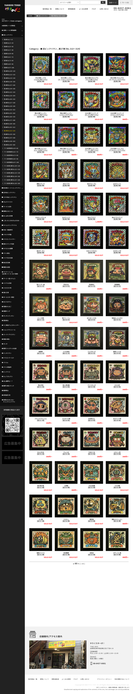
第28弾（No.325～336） (9, 134)
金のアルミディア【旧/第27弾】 (117, 218)
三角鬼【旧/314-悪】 (66, 486)
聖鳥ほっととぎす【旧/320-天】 (117, 319)
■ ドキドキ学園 (6, 235)
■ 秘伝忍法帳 (6, 263)
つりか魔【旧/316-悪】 (117, 486)
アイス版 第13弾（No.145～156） (12, 176)
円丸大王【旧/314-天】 (66, 285)
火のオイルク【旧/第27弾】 (66, 252)
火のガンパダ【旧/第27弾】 (117, 252)
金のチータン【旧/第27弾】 (41, 252)
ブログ (94, 9)
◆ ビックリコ (6, 372)
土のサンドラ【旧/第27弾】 (66, 218)
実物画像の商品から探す (12, 410)
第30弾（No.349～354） (9, 141)
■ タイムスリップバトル (9, 225)
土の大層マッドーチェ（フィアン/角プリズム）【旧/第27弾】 (92, 150)
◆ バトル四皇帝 (6, 367)
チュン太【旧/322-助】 (66, 453)
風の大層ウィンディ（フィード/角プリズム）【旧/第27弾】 (41, 115)
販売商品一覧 (47, 9)
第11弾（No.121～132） (9, 74)
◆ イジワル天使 (6, 283)
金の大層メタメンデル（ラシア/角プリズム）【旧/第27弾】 (91, 79)
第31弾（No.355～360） (9, 145)
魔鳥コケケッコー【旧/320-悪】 (117, 520)
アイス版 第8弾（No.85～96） (11, 159)
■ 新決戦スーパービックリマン (11, 188)
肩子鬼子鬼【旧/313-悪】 (40, 486)
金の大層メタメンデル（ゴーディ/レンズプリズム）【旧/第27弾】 (117, 79)
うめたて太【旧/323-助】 (91, 453)
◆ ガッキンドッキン (8, 316)
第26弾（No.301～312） (9, 127)
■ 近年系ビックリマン (8, 193)
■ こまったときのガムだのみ (10, 221)
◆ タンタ (4, 344)
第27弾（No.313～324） (58, 15)
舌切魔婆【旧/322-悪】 (66, 554)
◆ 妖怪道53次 (6, 395)
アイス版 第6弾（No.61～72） (11, 152)
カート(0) (125, 2)
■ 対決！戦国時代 (7, 230)
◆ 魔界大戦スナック (8, 386)
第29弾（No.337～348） (9, 138)
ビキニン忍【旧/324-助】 (117, 453)
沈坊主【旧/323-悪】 (91, 554)
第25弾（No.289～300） (9, 124)
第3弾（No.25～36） (9, 46)
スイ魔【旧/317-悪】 (40, 520)
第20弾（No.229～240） (9, 106)
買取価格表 (71, 9)
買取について (59, 9)
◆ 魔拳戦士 (5, 390)
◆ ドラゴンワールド (8, 358)
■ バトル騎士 (6, 253)
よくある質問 (83, 9)
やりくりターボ (93, 685)
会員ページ (113, 2)
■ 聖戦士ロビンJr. (7, 211)
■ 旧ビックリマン (42, 15)
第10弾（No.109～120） (9, 71)
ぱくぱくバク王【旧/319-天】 (91, 319)
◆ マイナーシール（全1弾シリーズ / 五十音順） (10, 273)
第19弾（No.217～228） (9, 103)
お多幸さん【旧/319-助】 (91, 419)
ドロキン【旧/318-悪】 (66, 520)
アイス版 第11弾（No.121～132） (12, 169)
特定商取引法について (122, 679)
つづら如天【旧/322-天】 (66, 352)
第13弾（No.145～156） (9, 81)
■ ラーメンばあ (6, 207)
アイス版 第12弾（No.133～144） (12, 173)
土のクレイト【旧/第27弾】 (117, 184)
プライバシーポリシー (104, 679)
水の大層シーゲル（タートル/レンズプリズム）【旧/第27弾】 (66, 79)
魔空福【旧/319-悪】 (91, 520)
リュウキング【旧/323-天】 (92, 352)
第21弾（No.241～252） (9, 110)
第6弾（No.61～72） (9, 57)
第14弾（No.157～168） (9, 85)
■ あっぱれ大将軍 (7, 216)
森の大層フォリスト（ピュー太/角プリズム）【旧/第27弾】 (41, 150)
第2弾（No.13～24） (9, 43)
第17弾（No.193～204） (9, 95)
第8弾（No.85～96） (9, 64)
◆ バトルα (5, 362)
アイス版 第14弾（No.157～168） (12, 180)
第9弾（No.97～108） (9, 67)
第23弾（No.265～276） (9, 117)
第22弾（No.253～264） (9, 113)
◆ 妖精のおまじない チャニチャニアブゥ (8, 401)
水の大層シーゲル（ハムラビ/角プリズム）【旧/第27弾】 (41, 79)
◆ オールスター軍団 (8, 297)
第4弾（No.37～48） (9, 50)
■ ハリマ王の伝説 (7, 258)
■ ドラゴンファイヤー (8, 239)
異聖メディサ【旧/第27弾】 (41, 184)
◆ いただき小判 (6, 288)
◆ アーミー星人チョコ (8, 279)
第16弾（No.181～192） (9, 92)
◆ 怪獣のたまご (6, 307)
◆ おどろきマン (6, 302)
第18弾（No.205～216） (9, 99)
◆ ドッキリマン (6, 353)
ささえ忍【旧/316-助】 (117, 386)
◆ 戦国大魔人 (6, 339)
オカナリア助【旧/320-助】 (117, 419)
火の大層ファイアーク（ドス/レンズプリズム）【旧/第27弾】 (117, 115)
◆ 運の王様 (5, 292)
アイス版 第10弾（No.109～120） (12, 166)
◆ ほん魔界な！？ (7, 381)
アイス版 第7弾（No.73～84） (11, 155)
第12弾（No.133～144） (9, 78)
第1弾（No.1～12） (8, 39)
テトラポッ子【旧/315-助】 (92, 386)
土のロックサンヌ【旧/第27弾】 (40, 218)
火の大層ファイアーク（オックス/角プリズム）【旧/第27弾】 (92, 115)
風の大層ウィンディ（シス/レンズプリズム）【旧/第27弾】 (66, 115)
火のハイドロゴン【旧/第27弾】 (91, 252)
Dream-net (125, 685)
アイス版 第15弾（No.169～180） (12, 183)
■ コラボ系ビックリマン (9, 197)
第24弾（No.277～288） (9, 120)
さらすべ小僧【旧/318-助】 (66, 419)
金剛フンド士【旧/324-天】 (117, 352)
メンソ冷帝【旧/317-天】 (40, 319)
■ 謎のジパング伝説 (8, 244)
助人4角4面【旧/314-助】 (66, 386)
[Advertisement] (79, 32)
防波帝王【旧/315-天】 (91, 285)
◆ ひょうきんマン (7, 376)
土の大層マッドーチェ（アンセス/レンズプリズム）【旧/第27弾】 (117, 150)
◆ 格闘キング (6, 311)
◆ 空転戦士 (5, 320)
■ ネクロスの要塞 (7, 248)
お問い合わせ (104, 9)
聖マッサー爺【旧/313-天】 (41, 285)
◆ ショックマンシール (8, 330)
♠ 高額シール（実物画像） (9, 30)
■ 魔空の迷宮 (6, 267)
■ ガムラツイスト (7, 202)
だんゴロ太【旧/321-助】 (40, 453)
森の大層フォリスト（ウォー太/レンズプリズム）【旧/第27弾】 (66, 150)
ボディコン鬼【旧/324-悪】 (117, 554)
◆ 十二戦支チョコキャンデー (10, 325)
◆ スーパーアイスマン (8, 334)
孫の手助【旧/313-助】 (40, 386)
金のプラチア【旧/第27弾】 (92, 218)
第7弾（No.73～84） (9, 60)
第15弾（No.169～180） (9, 88)
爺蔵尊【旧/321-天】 (40, 352)
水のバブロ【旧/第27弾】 (66, 184)
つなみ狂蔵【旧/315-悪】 (91, 486)
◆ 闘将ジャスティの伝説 (9, 348)
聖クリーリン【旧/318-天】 (66, 319)
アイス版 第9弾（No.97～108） (11, 162)
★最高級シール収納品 (8, 26)
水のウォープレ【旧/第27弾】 (91, 184)
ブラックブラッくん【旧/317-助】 (41, 419)
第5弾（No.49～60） (9, 53)
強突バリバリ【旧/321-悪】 (41, 554)
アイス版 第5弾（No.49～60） (11, 148)
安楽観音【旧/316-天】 (117, 285)
